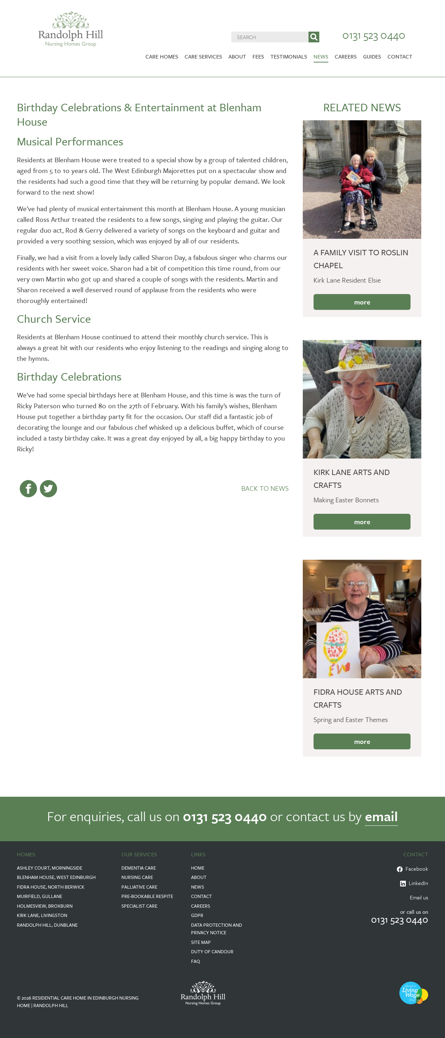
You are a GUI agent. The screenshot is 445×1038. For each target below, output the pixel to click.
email (381, 815)
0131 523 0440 (373, 34)
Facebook (412, 868)
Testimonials (288, 56)
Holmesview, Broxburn (45, 905)
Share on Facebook (28, 489)
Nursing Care (137, 877)
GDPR (197, 915)
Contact (400, 56)
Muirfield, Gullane (39, 896)
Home (197, 867)
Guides (372, 56)
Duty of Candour (212, 951)
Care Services (203, 56)
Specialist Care (139, 905)
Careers (346, 56)
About (237, 56)
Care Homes (161, 56)
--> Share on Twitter (48, 489)
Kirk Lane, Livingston (42, 915)
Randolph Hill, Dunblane (47, 924)
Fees (258, 56)
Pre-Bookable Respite (147, 896)
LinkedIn (414, 883)
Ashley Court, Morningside (49, 867)
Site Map (201, 942)
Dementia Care (138, 867)
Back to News (265, 488)
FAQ (195, 961)
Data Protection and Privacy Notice (216, 928)
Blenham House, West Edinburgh (56, 877)
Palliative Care (139, 886)
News (321, 56)
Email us (419, 897)
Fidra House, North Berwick (50, 886)
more (362, 302)
